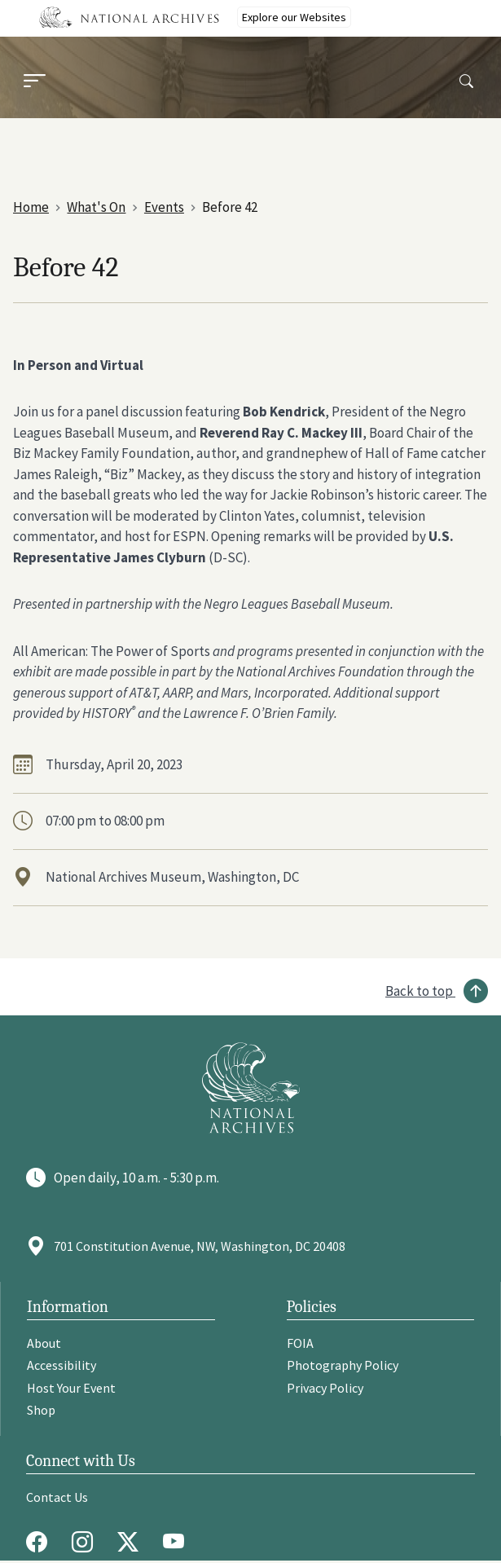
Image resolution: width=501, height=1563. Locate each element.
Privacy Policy (325, 1388)
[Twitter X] (132, 1541)
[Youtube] (177, 1541)
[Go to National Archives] (251, 1087)
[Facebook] (40, 1541)
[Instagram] (86, 1541)
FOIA (300, 1343)
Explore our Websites (294, 17)
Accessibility (61, 1365)
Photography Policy (342, 1365)
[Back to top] (436, 991)
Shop (41, 1410)
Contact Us (57, 1497)
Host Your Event (71, 1388)
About (44, 1343)
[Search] (466, 82)
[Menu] (34, 82)
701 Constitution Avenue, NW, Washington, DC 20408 (199, 1246)
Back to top (419, 991)
